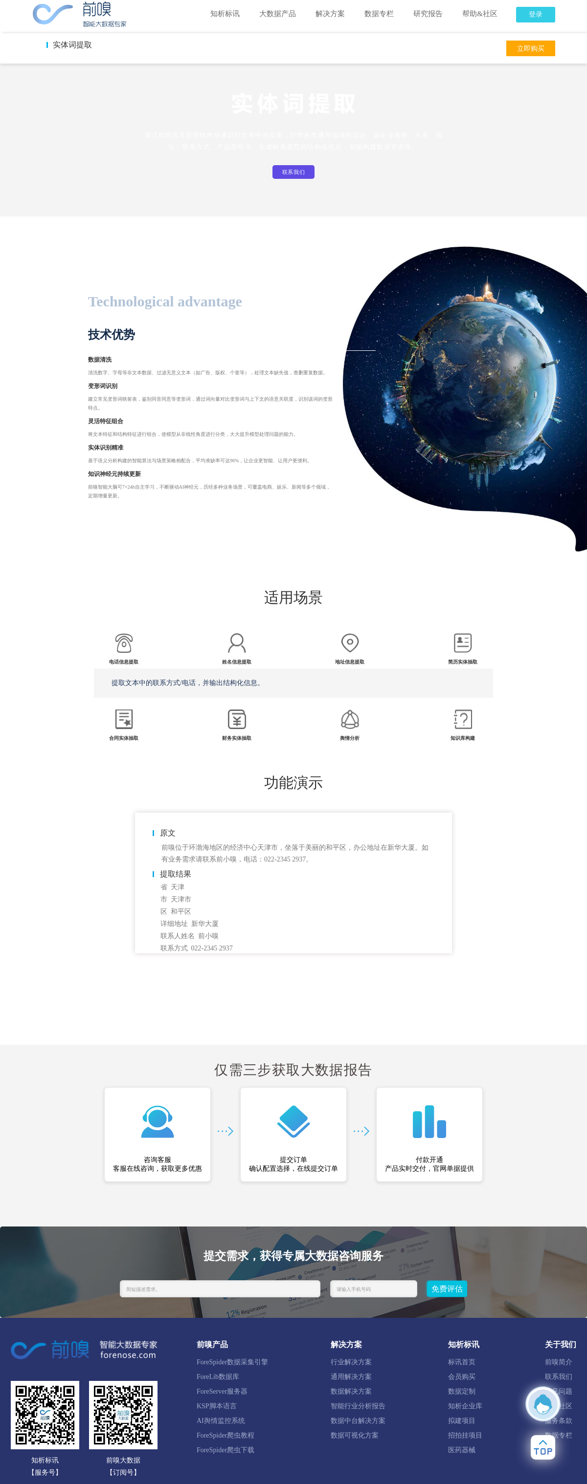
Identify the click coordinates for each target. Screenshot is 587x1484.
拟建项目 (461, 1420)
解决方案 (330, 14)
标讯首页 (461, 1362)
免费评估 (447, 1289)
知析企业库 (465, 1406)
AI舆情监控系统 (221, 1420)
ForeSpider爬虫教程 (225, 1435)
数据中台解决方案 (358, 1420)
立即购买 (530, 48)
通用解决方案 (351, 1376)
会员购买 (461, 1376)
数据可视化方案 (355, 1435)
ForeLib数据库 (218, 1376)
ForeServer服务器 (222, 1391)
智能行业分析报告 (358, 1406)
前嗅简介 (558, 1362)
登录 (535, 14)
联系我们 (293, 172)
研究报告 (428, 14)
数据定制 (461, 1391)
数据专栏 (379, 14)
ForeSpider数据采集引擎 (232, 1362)
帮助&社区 (479, 14)
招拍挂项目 (465, 1435)
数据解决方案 (351, 1391)
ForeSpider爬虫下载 (225, 1450)
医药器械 (461, 1450)
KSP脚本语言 (217, 1406)
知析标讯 (225, 14)
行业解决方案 (351, 1362)
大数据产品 (277, 14)
